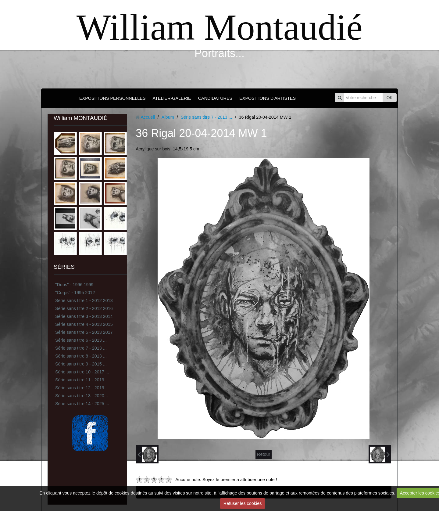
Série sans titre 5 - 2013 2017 (84, 332)
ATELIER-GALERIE (172, 98)
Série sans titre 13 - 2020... (81, 395)
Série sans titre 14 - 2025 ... (82, 403)
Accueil (148, 117)
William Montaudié (219, 27)
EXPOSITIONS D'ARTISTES (267, 98)
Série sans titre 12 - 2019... (81, 387)
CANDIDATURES (215, 98)
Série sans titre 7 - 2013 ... (81, 348)
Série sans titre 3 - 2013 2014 (84, 316)
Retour (263, 454)
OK (390, 97)
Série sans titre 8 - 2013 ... (81, 356)
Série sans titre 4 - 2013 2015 (84, 324)
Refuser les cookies (242, 503)
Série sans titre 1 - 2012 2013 (84, 300)
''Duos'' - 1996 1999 (74, 284)
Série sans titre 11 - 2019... (81, 379)
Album (168, 117)
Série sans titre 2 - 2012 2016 (84, 308)
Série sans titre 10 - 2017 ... (82, 371)
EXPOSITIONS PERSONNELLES (112, 98)
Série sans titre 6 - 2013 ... (81, 340)
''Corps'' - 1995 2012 (75, 292)
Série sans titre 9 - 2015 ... (81, 364)
